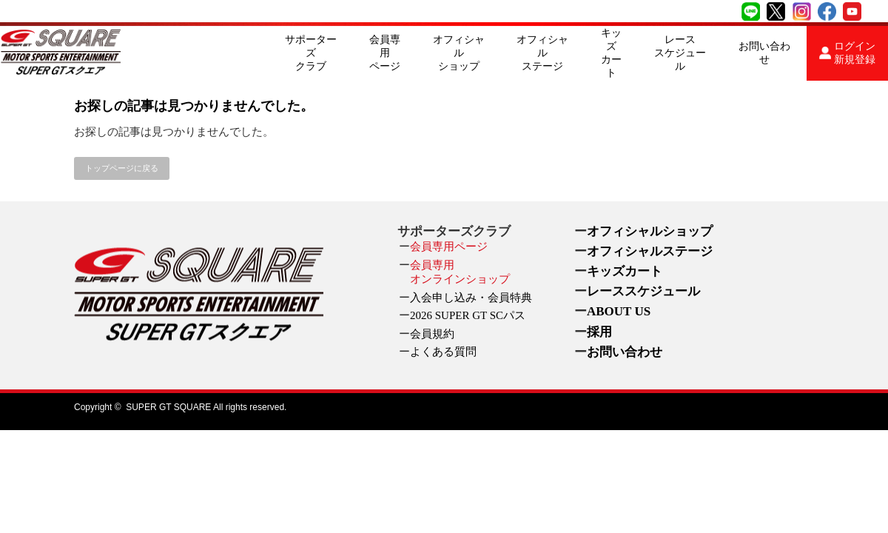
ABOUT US (618, 311)
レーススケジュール (680, 53)
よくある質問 (443, 352)
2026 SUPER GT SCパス (467, 315)
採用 (599, 332)
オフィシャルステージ (542, 53)
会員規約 (432, 334)
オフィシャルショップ (459, 53)
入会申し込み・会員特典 (471, 298)
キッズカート (611, 52)
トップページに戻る (121, 168)
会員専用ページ (384, 53)
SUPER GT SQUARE (168, 407)
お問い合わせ (764, 53)
